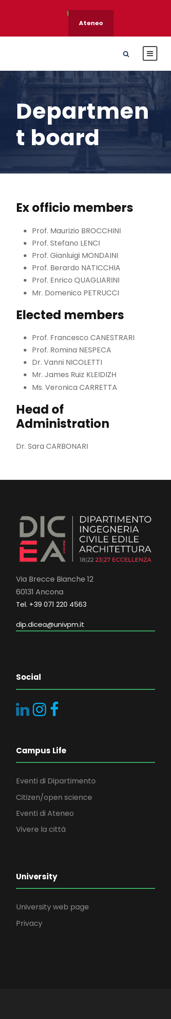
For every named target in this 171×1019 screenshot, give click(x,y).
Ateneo (91, 23)
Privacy (29, 923)
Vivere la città (41, 829)
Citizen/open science (54, 797)
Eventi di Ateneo (45, 813)
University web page (52, 907)
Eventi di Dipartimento (56, 781)
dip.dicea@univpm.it (50, 624)
